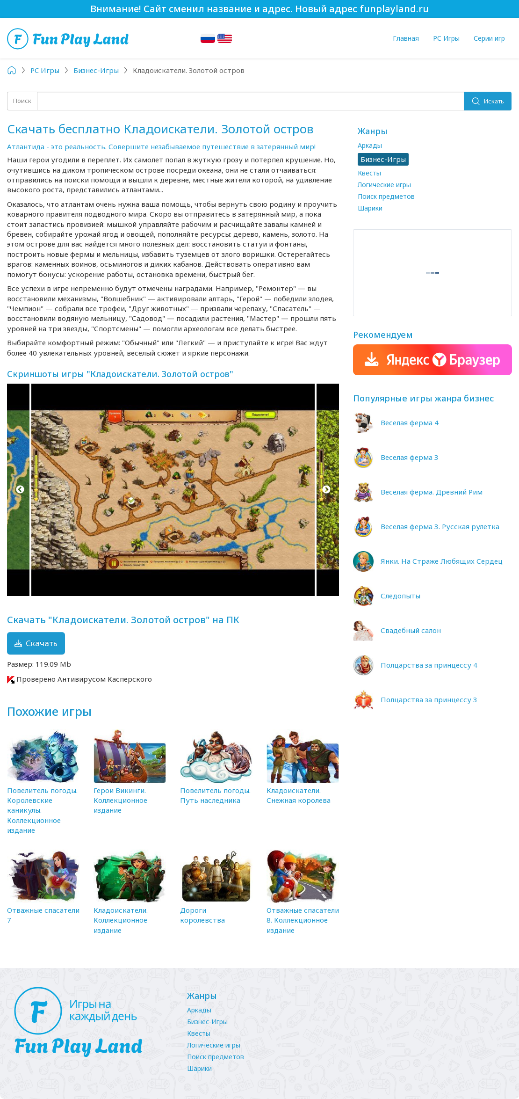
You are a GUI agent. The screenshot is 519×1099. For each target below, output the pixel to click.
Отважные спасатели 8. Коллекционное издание (303, 920)
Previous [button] (20, 490)
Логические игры (384, 184)
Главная (406, 38)
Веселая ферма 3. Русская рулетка (440, 526)
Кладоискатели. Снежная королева (299, 795)
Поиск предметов (386, 196)
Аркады (370, 145)
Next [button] (326, 490)
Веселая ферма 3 (410, 457)
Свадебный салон (411, 630)
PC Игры (446, 38)
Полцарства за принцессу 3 (429, 699)
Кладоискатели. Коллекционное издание (121, 920)
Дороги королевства (202, 914)
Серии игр (489, 38)
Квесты (369, 172)
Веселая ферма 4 (410, 422)
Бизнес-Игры (207, 1021)
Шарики (370, 208)
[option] (173, 490)
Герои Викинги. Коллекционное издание (120, 800)
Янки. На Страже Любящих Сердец (442, 561)
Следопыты (400, 595)
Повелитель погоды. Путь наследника (215, 795)
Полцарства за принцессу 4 (429, 665)
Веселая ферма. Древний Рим (432, 491)
